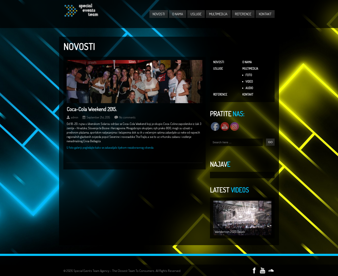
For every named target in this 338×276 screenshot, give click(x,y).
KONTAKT (265, 14)
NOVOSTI (159, 14)
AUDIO (249, 88)
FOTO (249, 75)
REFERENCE (243, 14)
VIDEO (249, 81)
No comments (127, 117)
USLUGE (196, 14)
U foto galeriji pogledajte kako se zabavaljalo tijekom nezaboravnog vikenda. (110, 147)
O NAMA (177, 14)
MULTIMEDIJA (218, 14)
